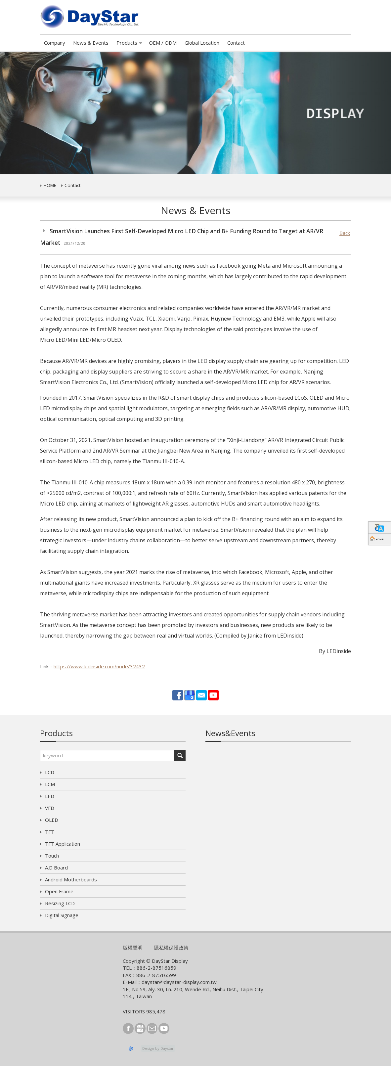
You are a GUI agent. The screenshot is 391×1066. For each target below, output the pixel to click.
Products (126, 42)
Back (344, 233)
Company (54, 42)
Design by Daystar (158, 1048)
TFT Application (62, 843)
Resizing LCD (60, 903)
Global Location (202, 42)
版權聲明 (133, 948)
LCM (50, 784)
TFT (49, 831)
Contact (236, 42)
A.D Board (56, 867)
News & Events (91, 42)
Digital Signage (61, 915)
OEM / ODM (163, 42)
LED (49, 796)
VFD (49, 808)
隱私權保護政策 (171, 948)
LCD (49, 772)
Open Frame (59, 891)
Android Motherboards (71, 879)
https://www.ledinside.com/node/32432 (99, 666)
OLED (51, 820)
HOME (50, 185)
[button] (29, 113)
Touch (52, 855)
